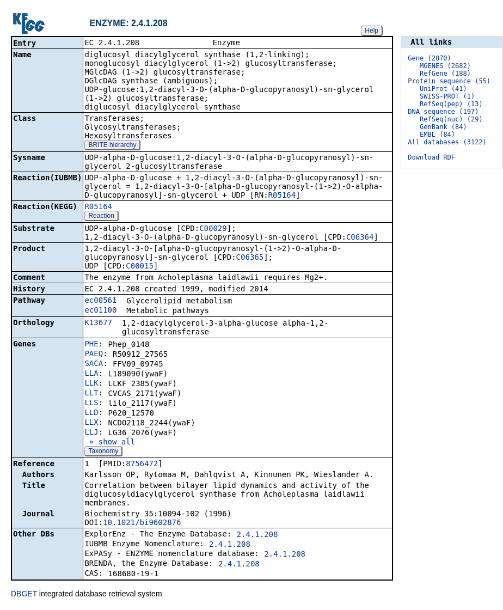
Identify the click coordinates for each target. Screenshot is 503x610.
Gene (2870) (429, 58)
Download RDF (431, 157)
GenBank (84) (443, 127)
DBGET (24, 594)
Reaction (101, 217)
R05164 (282, 196)
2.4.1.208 (257, 535)
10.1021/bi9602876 (142, 523)
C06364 (360, 238)
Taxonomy (103, 452)
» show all (109, 442)
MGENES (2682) (445, 66)
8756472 (142, 464)
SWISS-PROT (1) (447, 96)
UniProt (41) (443, 89)
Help (371, 30)
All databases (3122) (447, 142)
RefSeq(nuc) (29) (451, 119)
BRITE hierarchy (112, 146)
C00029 (213, 229)
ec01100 (100, 311)
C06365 (250, 258)
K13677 (98, 323)
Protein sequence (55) (449, 81)
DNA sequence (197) (443, 111)
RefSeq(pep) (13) (451, 104)
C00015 (140, 267)
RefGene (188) (445, 73)
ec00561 (100, 301)
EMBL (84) (437, 134)
